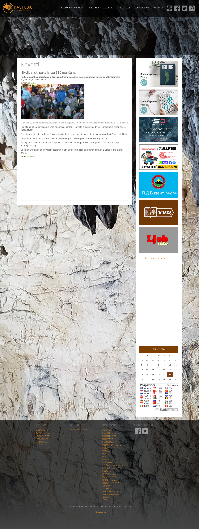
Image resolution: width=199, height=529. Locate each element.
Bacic (104, 429)
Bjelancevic (107, 430)
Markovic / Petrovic (110, 467)
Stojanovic (107, 490)
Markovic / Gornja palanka (113, 465)
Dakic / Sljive (107, 438)
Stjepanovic (107, 488)
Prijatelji (124, 8)
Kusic (104, 456)
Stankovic (106, 485)
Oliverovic (106, 471)
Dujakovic (106, 441)
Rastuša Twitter (184, 8)
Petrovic (106, 473)
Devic (104, 439)
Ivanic (104, 450)
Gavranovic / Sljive (110, 447)
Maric (104, 464)
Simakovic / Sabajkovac (112, 482)
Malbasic (106, 459)
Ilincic (105, 449)
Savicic (105, 479)
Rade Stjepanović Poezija (169, 8)
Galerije (108, 8)
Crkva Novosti (42, 432)
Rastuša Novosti (43, 430)
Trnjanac (106, 497)
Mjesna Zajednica (142, 8)
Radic (104, 477)
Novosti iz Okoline (44, 435)
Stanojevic (107, 487)
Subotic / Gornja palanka (112, 491)
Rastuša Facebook (177, 8)
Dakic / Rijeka (107, 436)
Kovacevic (106, 455)
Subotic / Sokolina (110, 494)
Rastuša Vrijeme (177, 24)
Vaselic (105, 499)
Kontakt (158, 8)
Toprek (105, 496)
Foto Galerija (42, 438)
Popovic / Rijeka (109, 476)
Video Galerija (42, 439)
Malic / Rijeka (107, 461)
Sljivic (105, 484)
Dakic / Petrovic (109, 435)
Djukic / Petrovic (109, 442)
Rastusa (17, 8)
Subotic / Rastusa (109, 493)
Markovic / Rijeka (109, 468)
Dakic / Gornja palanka (111, 433)
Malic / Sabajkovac (110, 462)
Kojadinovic (107, 452)
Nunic (104, 470)
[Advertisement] (75, 179)
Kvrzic (105, 458)
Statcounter (101, 512)
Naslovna (66, 8)
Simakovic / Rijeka (109, 481)
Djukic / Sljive (108, 444)
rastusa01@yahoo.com (78, 429)
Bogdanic (106, 432)
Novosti (78, 8)
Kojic (104, 453)
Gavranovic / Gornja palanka (114, 446)
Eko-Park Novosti (43, 433)
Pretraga (192, 8)
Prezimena (95, 8)
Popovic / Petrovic (110, 474)
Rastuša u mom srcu (155, 258)
